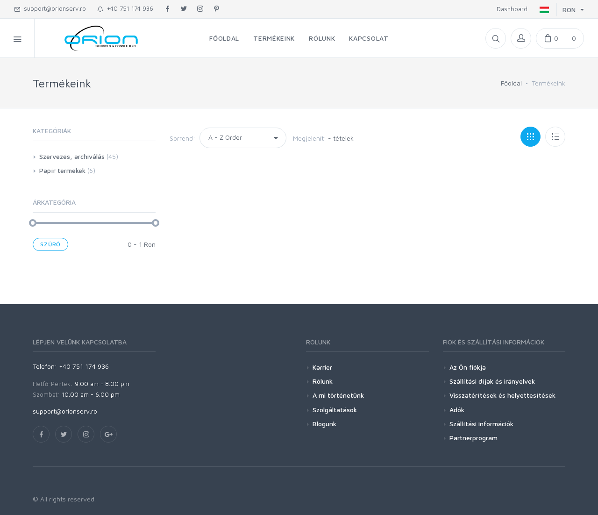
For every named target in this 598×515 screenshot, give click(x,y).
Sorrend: (182, 138)
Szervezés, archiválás (72, 156)
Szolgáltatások (335, 410)
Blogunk (324, 424)
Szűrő (50, 244)
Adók (456, 410)
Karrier (322, 367)
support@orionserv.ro (50, 8)
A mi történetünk (338, 395)
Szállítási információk (481, 424)
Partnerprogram (473, 438)
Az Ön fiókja (467, 367)
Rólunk (323, 381)
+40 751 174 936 (125, 8)
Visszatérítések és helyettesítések (502, 395)
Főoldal (511, 83)
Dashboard (510, 9)
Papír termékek (62, 170)
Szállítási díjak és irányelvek (492, 381)
